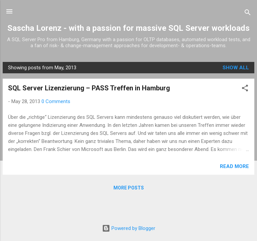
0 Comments (55, 101)
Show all (236, 68)
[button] (245, 89)
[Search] (248, 13)
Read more (234, 166)
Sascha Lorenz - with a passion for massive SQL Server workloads (128, 28)
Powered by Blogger (128, 228)
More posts (128, 187)
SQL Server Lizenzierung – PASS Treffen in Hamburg (89, 88)
